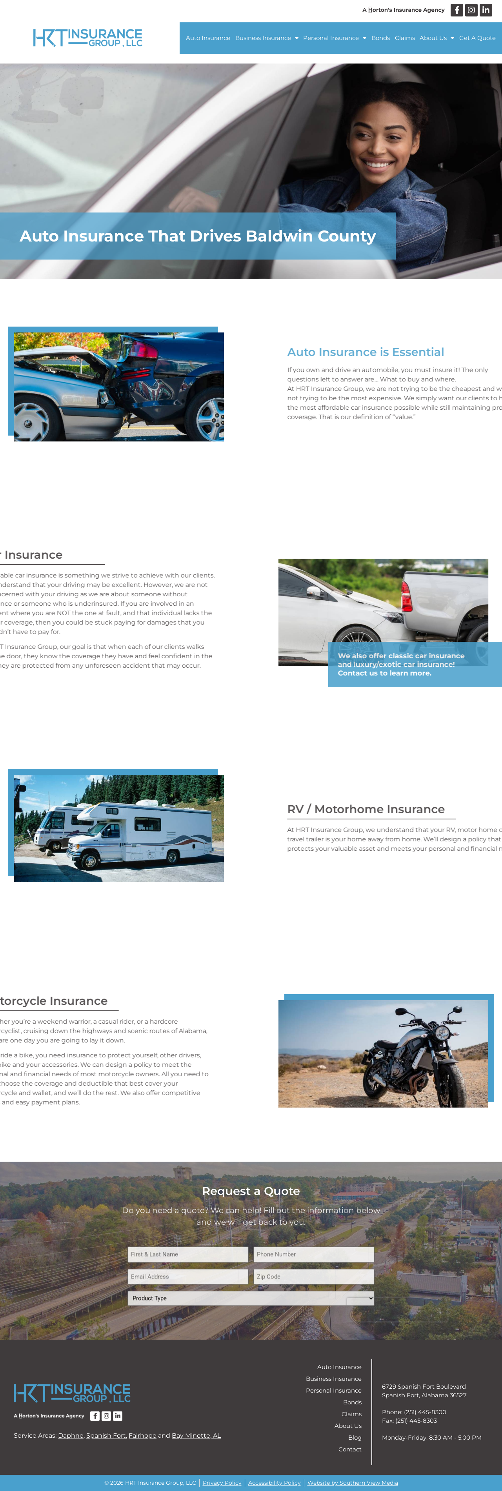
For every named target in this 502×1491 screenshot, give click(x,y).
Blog (355, 1437)
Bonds (380, 38)
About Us (437, 38)
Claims (405, 38)
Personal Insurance (334, 38)
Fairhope (142, 1435)
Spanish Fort (106, 1435)
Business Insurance (266, 38)
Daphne (71, 1435)
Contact (350, 1449)
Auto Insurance (208, 38)
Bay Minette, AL (196, 1435)
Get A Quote (477, 38)
